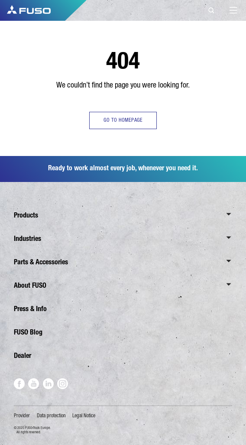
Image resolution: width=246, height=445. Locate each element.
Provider (22, 416)
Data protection (51, 416)
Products (26, 215)
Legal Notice (83, 416)
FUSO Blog (28, 332)
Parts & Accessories (41, 262)
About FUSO (30, 285)
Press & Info (30, 309)
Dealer (22, 355)
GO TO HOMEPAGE (123, 120)
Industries (27, 238)
